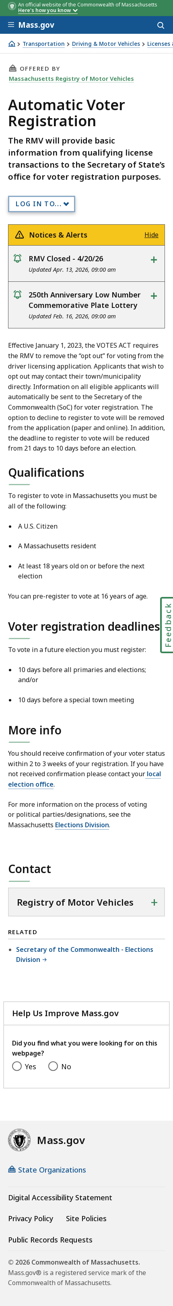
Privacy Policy (30, 1218)
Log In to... (39, 203)
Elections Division (82, 824)
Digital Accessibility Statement (60, 1197)
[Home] (11, 43)
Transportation (44, 44)
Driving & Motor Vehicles (106, 44)
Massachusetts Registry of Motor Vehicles (71, 78)
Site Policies (86, 1218)
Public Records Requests (50, 1239)
